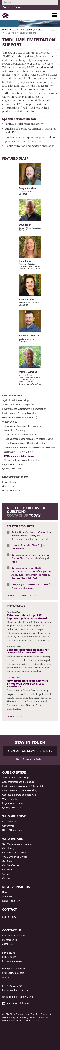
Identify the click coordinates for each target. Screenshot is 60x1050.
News (5, 892)
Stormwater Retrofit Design (18, 451)
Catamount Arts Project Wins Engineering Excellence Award (27, 616)
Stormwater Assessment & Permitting (23, 426)
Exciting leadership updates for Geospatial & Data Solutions (28, 651)
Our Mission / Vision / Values (17, 843)
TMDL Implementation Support (20, 456)
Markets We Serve (15, 477)
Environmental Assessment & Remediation (24, 408)
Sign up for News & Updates (30, 751)
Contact (7, 7)
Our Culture (8, 861)
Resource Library (11, 900)
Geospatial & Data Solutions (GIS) (19, 417)
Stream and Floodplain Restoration (22, 460)
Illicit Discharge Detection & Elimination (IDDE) (28, 438)
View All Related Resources (21, 595)
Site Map (35, 1014)
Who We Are (12, 839)
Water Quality (33, 29)
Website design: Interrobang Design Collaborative (25, 1017)
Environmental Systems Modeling (19, 413)
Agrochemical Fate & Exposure (18, 404)
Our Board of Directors (14, 852)
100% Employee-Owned (14, 856)
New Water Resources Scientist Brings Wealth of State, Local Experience (27, 683)
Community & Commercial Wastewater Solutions (29, 447)
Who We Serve (14, 816)
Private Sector (9, 481)
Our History (8, 848)
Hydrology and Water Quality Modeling (25, 443)
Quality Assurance (11, 468)
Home (5, 29)
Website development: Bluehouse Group (20, 1020)
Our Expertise (17, 29)
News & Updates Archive (30, 759)
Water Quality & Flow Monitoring (21, 434)
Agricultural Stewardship (15, 400)
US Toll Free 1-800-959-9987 (19, 997)
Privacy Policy (47, 1014)
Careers (18, 7)
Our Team (7, 869)
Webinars (7, 896)
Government (8, 486)
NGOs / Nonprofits (12, 490)
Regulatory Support (12, 464)
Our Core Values (10, 865)
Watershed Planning (14, 430)
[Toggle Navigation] (54, 15)
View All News (14, 716)
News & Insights (16, 887)
